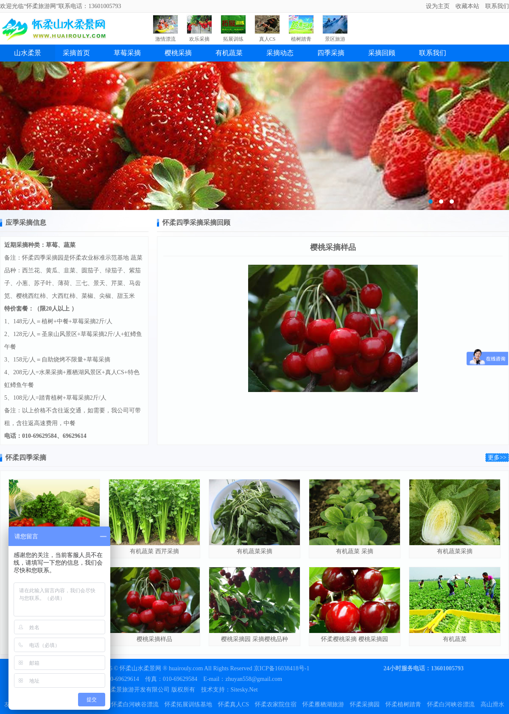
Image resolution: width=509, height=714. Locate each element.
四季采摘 (330, 52)
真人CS (267, 39)
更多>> (497, 457)
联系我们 (432, 52)
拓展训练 (233, 39)
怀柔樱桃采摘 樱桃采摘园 (354, 639)
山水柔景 (27, 52)
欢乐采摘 (199, 39)
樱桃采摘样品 (154, 639)
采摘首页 (76, 52)
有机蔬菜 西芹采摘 (154, 551)
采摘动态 (280, 52)
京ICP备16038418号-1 (281, 668)
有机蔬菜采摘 (254, 551)
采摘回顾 (381, 52)
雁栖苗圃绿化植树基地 (254, 136)
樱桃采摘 (178, 52)
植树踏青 (301, 39)
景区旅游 (335, 39)
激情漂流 (165, 39)
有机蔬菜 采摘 (354, 551)
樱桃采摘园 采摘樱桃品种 (254, 639)
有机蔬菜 (229, 52)
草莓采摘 (127, 52)
